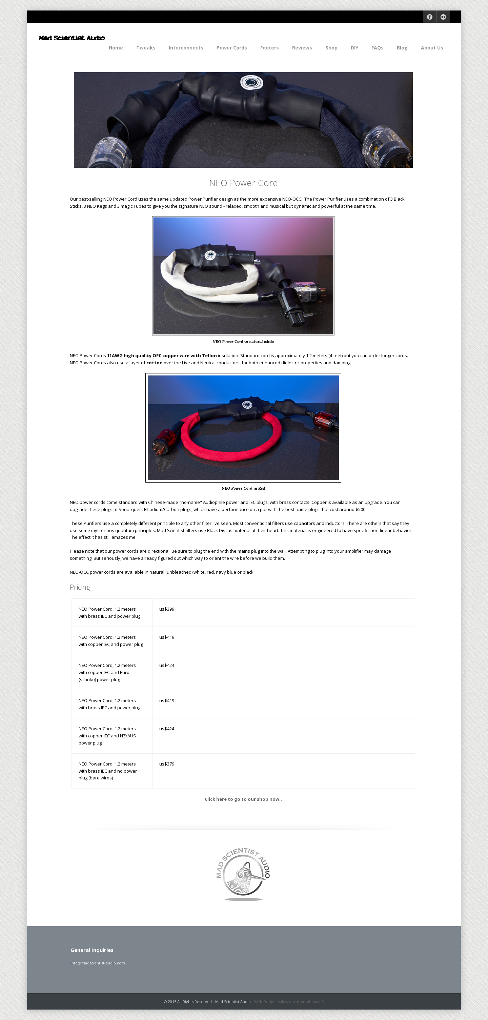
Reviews (302, 48)
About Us (432, 48)
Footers (269, 48)
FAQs (377, 48)
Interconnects (186, 48)
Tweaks (146, 48)
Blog (402, 48)
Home (116, 48)
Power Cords (232, 48)
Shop (332, 48)
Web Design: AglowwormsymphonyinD (289, 1001)
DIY (354, 48)
